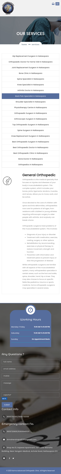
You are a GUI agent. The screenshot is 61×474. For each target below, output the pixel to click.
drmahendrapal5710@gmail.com (21, 439)
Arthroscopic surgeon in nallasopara (30, 119)
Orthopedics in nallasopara (30, 164)
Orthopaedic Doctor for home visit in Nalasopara (31, 62)
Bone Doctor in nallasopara (30, 159)
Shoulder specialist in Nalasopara (30, 102)
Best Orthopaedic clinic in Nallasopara (30, 153)
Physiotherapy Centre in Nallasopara (30, 107)
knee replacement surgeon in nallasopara (30, 136)
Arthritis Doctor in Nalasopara (31, 90)
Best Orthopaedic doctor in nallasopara (30, 147)
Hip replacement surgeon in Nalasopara (30, 56)
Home (24, 44)
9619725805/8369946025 (18, 431)
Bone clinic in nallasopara (30, 73)
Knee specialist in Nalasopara (30, 84)
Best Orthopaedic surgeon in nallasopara (30, 141)
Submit (7, 405)
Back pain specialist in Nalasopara (30, 96)
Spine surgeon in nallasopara (30, 130)
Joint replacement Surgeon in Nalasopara (30, 67)
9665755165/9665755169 (18, 416)
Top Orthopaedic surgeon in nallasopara (30, 124)
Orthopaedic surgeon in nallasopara (30, 113)
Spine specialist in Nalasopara (30, 79)
